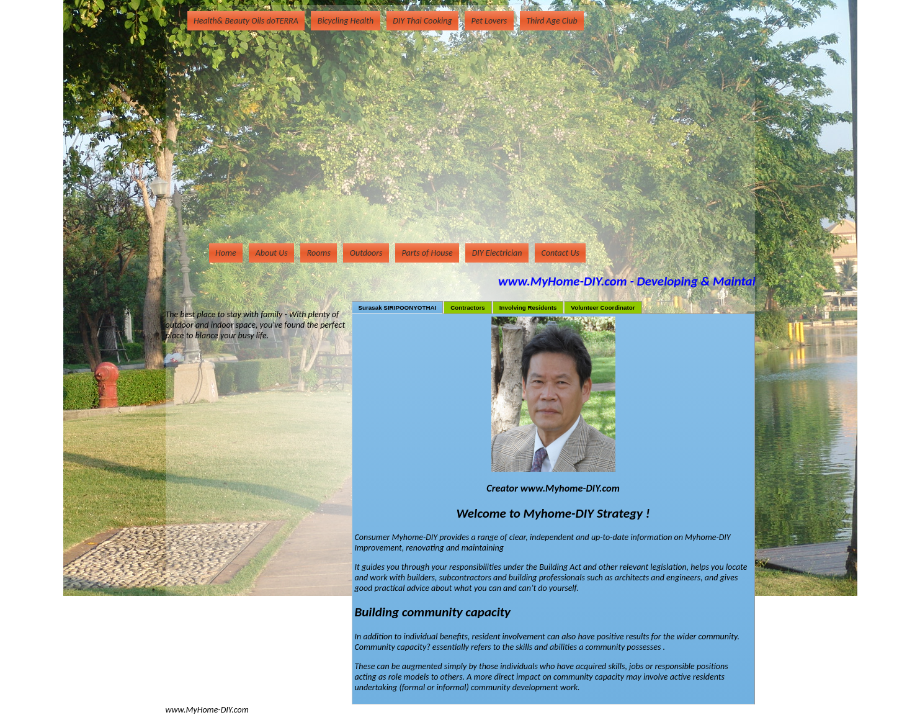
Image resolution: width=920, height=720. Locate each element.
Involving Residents (528, 307)
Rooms (319, 253)
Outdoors (366, 253)
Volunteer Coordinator (603, 307)
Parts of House (427, 253)
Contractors (467, 307)
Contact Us (560, 253)
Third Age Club (551, 21)
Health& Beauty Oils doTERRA (246, 21)
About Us (272, 253)
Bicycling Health (345, 21)
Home (225, 253)
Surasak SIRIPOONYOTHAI (398, 307)
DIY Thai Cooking (422, 21)
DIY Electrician (497, 253)
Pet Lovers (489, 21)
